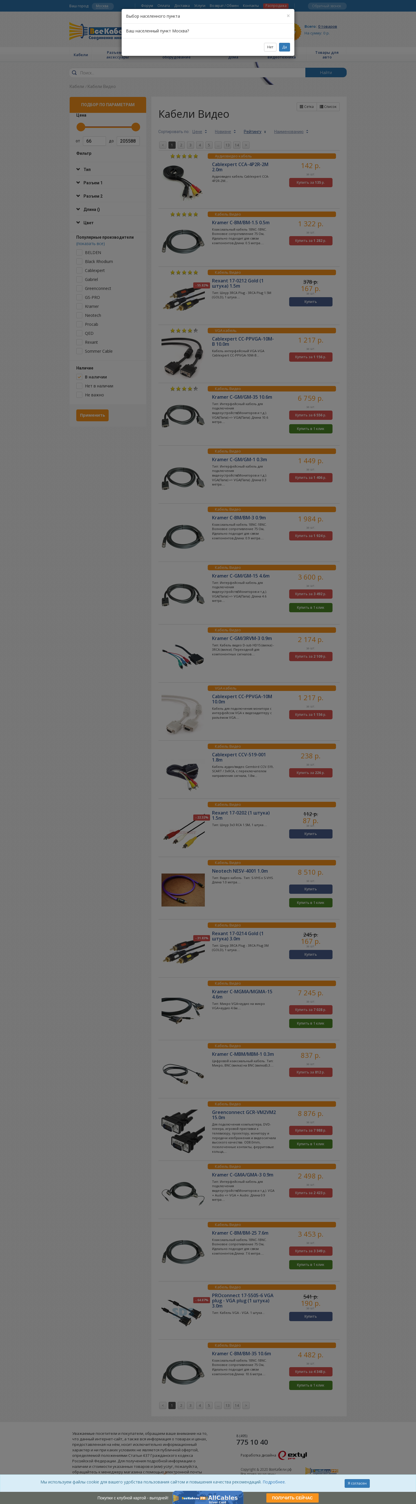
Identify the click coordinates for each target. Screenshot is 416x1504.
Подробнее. (274, 1482)
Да (284, 47)
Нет (270, 47)
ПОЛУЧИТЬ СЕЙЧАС (292, 1498)
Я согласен (357, 1483)
